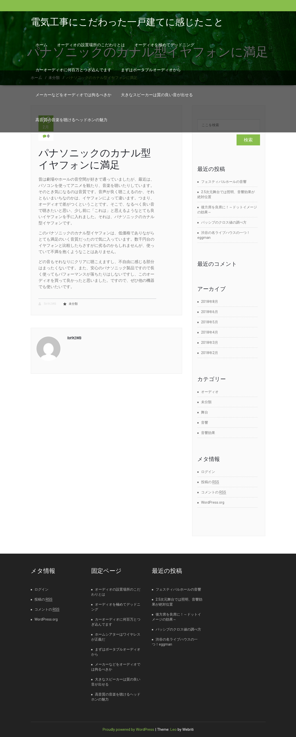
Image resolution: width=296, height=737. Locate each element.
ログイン (208, 472)
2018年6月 (209, 312)
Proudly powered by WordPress (128, 729)
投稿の (210, 482)
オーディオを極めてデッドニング (164, 44)
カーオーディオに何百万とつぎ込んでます (73, 69)
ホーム (41, 44)
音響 (204, 422)
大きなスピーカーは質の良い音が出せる (157, 94)
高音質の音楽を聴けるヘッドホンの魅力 (71, 119)
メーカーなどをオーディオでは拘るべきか (73, 94)
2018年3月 (209, 343)
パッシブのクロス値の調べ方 (224, 222)
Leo (173, 729)
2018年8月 (209, 302)
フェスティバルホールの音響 (224, 182)
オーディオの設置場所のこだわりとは (91, 44)
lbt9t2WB (47, 304)
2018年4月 (209, 332)
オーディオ (210, 392)
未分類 (73, 304)
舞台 (204, 412)
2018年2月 (209, 353)
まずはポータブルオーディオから (151, 69)
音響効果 (208, 433)
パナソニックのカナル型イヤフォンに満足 (94, 159)
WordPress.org (212, 502)
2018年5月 (209, 322)
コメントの (213, 492)
